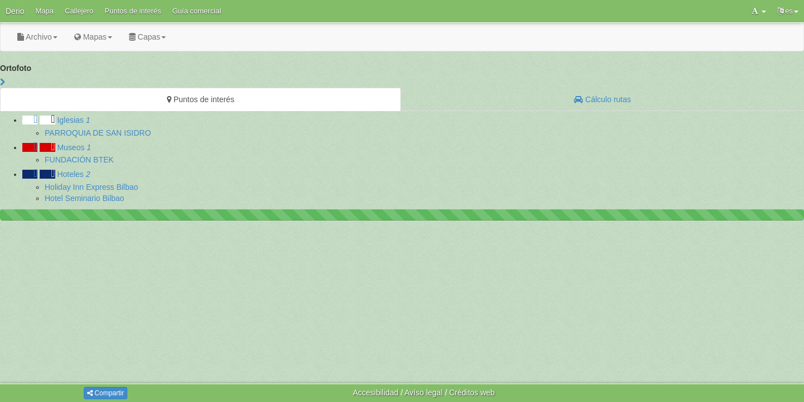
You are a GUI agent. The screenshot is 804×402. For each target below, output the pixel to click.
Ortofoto (15, 68)
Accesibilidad (376, 392)
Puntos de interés (132, 11)
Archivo (37, 36)
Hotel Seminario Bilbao (84, 198)
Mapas (93, 36)
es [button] (787, 11)
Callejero (79, 11)
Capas (147, 36)
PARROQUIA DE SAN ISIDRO (98, 132)
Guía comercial (197, 11)
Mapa (44, 11)
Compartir (105, 393)
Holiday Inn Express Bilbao (91, 187)
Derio (15, 11)
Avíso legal (424, 392)
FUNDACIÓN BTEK (79, 159)
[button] (759, 11)
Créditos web (472, 392)
